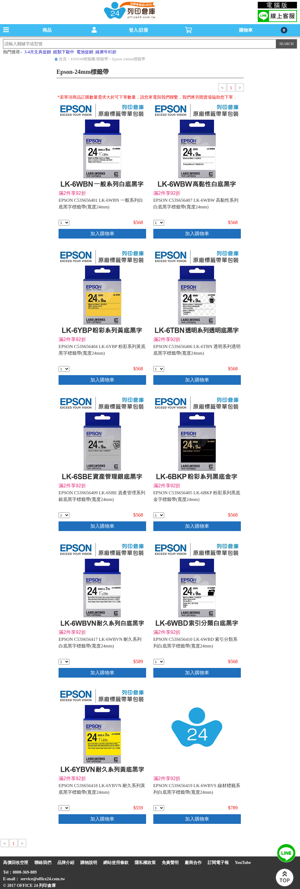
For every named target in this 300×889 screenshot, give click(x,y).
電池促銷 (84, 52)
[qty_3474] (64, 223)
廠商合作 (193, 862)
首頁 (63, 59)
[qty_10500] (64, 662)
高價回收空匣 (15, 862)
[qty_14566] (158, 808)
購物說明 (88, 862)
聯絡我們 (42, 862)
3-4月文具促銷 (37, 52)
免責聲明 (170, 862)
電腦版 (277, 5)
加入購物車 (102, 233)
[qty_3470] (158, 369)
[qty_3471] (158, 515)
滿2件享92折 (72, 193)
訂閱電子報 (218, 862)
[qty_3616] (64, 515)
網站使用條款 (116, 862)
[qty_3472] (64, 369)
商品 (47, 30)
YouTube (243, 862)
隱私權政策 (145, 862)
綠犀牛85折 (105, 52)
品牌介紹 (65, 862)
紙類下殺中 (63, 52)
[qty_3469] (158, 223)
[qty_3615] (158, 662)
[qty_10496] (64, 808)
